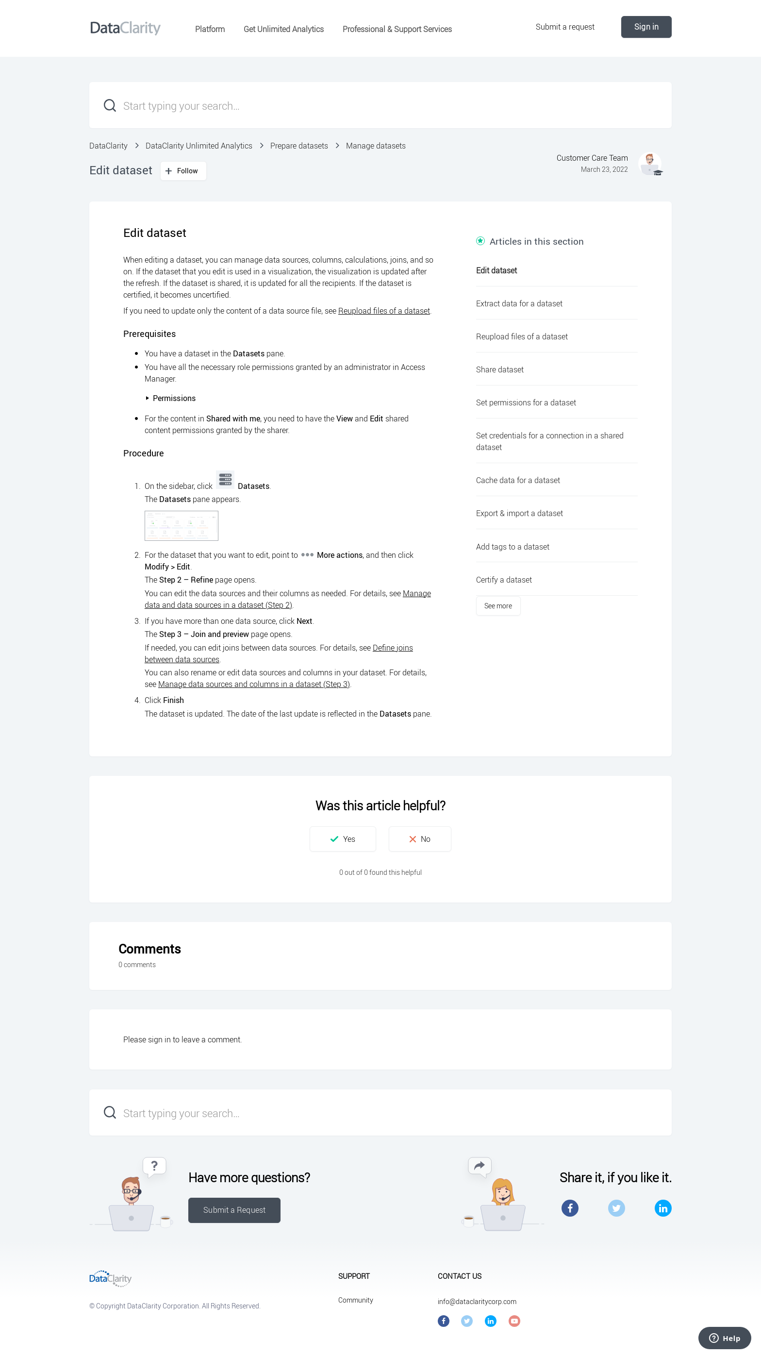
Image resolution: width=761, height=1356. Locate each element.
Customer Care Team (592, 157)
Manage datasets (376, 145)
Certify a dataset (504, 579)
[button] (343, 839)
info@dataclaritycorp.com (477, 1301)
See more (498, 605)
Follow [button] (188, 170)
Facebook (570, 1208)
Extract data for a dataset (519, 303)
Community (355, 1300)
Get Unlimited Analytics (284, 29)
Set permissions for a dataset (526, 402)
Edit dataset (496, 270)
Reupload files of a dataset (384, 310)
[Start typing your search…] (380, 105)
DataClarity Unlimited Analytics (199, 145)
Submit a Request (234, 1210)
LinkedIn (663, 1208)
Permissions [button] (170, 398)
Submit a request (565, 26)
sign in (159, 1039)
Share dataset (500, 369)
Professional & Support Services (397, 29)
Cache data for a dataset (518, 480)
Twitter (616, 1208)
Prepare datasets (299, 145)
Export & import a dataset (519, 513)
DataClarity (108, 145)
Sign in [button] (646, 26)
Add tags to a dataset (512, 546)
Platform (210, 29)
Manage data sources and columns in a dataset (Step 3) (254, 684)
